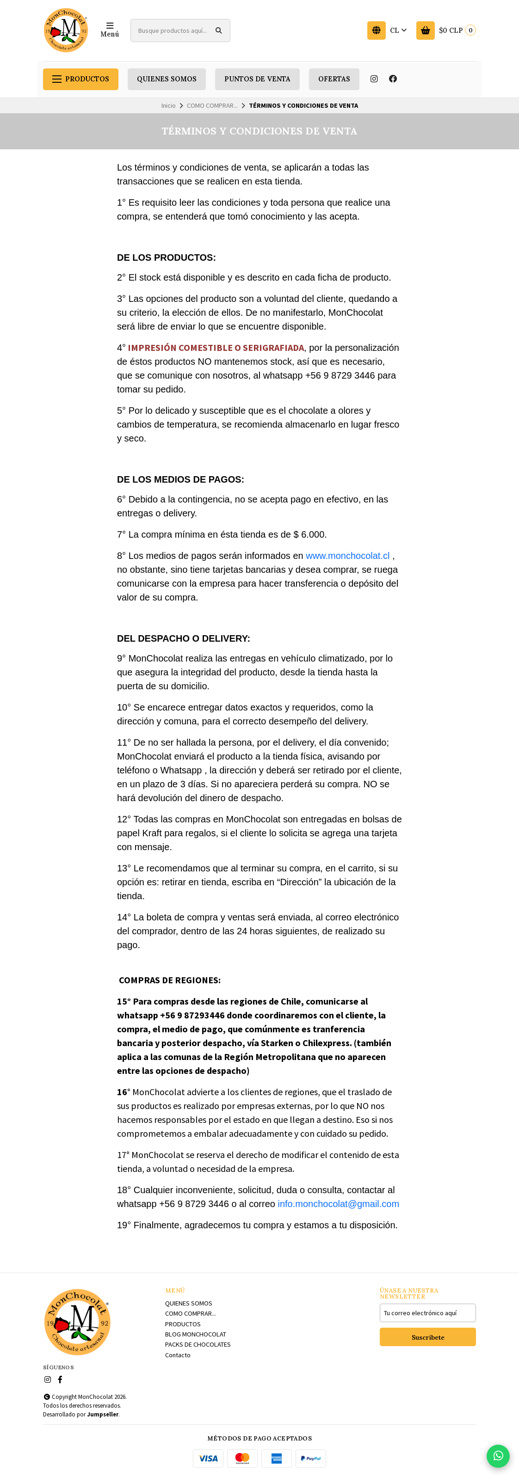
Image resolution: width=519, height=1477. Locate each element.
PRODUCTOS (80, 79)
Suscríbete (428, 1337)
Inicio (168, 105)
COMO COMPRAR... (212, 105)
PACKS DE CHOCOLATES (198, 1344)
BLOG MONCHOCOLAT (195, 1334)
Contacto (178, 1355)
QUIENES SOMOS (167, 79)
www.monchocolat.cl (347, 556)
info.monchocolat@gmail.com (338, 1204)
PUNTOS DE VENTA (257, 79)
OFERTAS (334, 79)
